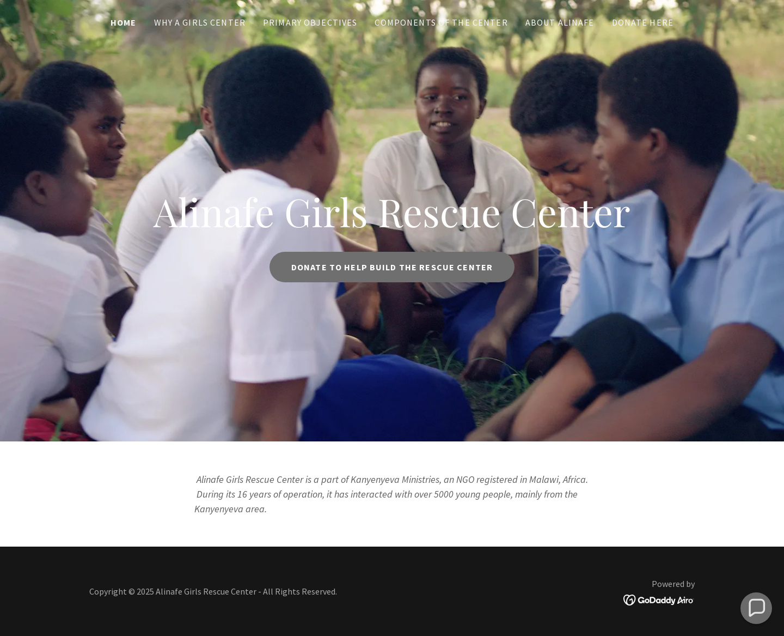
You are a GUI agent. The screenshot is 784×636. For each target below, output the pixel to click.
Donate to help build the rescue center (392, 267)
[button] (756, 608)
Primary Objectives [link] (310, 22)
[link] (659, 598)
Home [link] (124, 22)
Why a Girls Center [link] (200, 22)
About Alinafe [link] (560, 22)
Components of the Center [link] (441, 22)
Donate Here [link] (643, 22)
